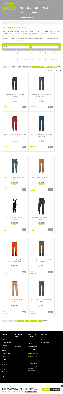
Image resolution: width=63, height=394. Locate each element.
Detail (23, 106)
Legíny (39, 59)
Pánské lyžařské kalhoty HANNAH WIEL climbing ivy (41, 261)
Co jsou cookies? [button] (7, 391)
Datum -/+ (5, 66)
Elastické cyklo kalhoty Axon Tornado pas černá (41, 218)
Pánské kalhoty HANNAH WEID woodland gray (15, 95)
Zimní (9, 52)
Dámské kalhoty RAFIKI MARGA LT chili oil (15, 135)
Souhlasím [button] (46, 389)
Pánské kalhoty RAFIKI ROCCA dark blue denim (41, 135)
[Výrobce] (16, 46)
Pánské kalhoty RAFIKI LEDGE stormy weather (15, 178)
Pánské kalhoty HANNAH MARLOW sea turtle (41, 301)
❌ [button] (62, 386)
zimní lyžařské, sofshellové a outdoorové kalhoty (23, 33)
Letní (9, 59)
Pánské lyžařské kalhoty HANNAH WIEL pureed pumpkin (14, 261)
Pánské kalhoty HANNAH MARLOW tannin (15, 301)
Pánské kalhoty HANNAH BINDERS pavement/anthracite (41, 95)
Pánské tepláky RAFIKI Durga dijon (41, 177)
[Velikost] (45, 46)
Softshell (39, 52)
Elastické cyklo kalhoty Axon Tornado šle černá (14, 218)
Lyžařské (24, 52)
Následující (49, 66)
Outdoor (54, 52)
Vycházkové (54, 59)
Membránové (24, 59)
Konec (55, 66)
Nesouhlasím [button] (55, 389)
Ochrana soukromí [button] (18, 391)
